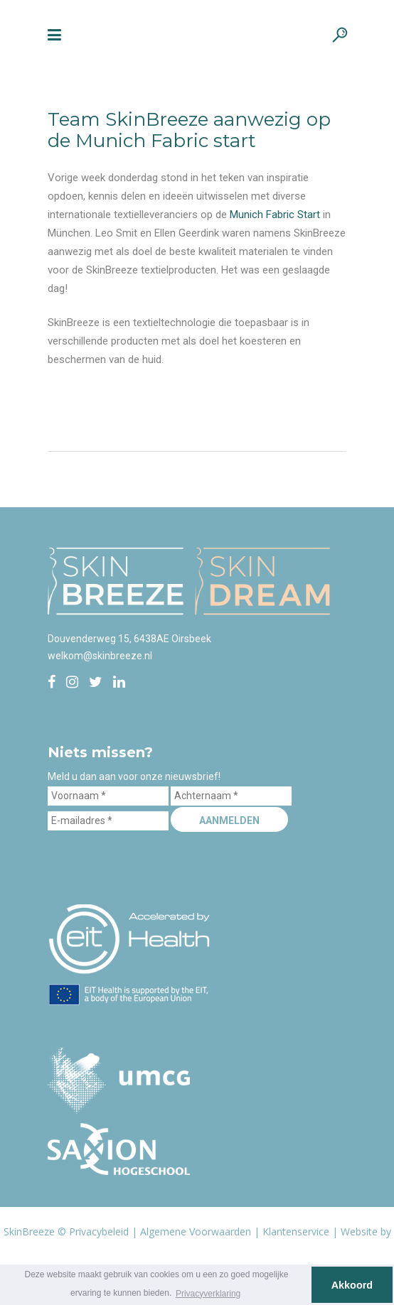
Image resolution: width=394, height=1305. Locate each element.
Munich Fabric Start (275, 214)
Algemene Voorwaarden (195, 1231)
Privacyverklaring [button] (208, 1294)
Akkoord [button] (352, 1285)
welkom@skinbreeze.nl (100, 655)
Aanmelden (229, 820)
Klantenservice (295, 1231)
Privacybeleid (99, 1231)
